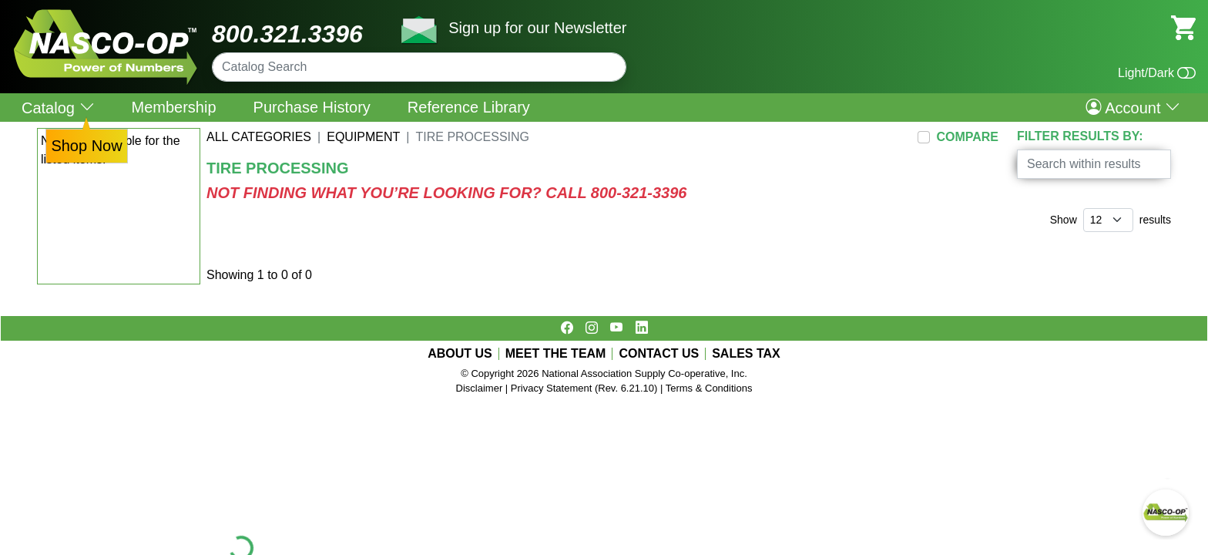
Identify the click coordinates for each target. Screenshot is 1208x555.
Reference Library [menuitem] (469, 107)
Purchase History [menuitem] (312, 107)
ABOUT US (460, 354)
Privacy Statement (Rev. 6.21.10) (584, 388)
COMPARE (967, 136)
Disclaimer (479, 388)
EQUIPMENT (363, 136)
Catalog (58, 107)
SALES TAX (746, 354)
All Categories (258, 136)
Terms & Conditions (709, 388)
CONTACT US (659, 354)
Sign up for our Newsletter (537, 27)
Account (1133, 107)
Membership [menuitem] (174, 107)
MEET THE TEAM (555, 354)
